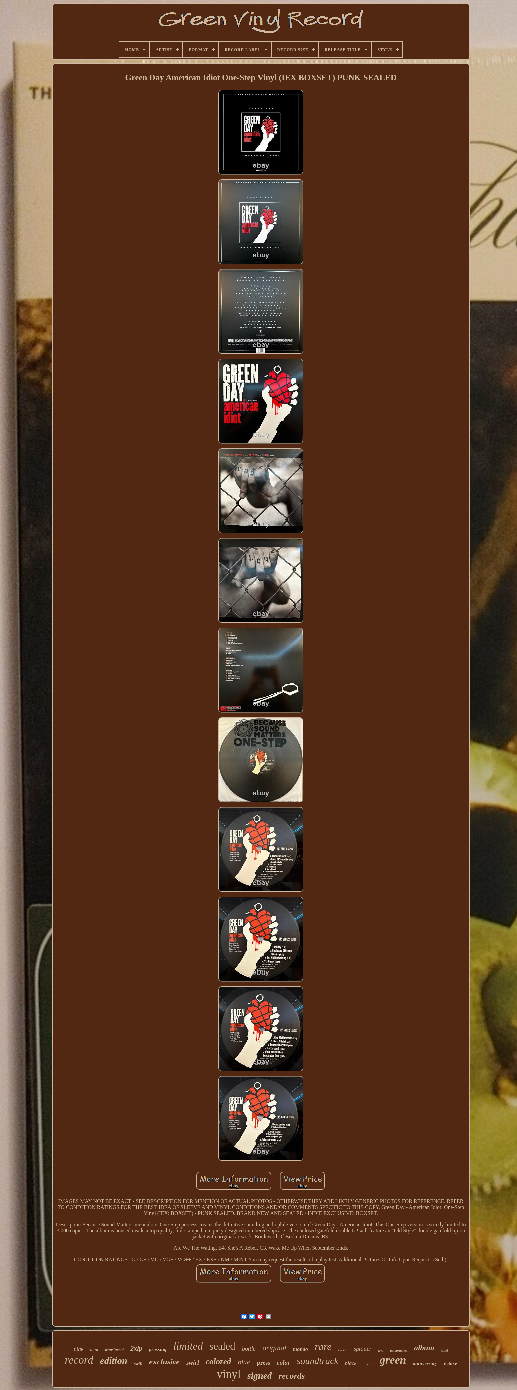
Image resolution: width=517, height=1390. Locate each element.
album (424, 1347)
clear (342, 1349)
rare (323, 1346)
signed (259, 1376)
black (351, 1363)
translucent (114, 1349)
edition (113, 1360)
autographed (398, 1350)
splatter (362, 1349)
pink (78, 1349)
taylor (368, 1363)
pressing (158, 1349)
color (283, 1362)
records (291, 1376)
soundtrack (317, 1361)
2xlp (136, 1348)
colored (218, 1361)
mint (94, 1349)
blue (244, 1362)
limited (188, 1346)
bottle (249, 1348)
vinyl (229, 1374)
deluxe (450, 1363)
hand (444, 1350)
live (380, 1350)
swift (138, 1363)
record (79, 1360)
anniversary (425, 1363)
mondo (300, 1349)
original (274, 1347)
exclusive (164, 1361)
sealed (222, 1346)
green (393, 1360)
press (263, 1362)
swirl (192, 1362)
